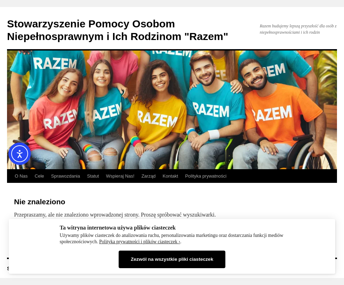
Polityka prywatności (205, 176)
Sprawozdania (65, 176)
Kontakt (170, 176)
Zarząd (148, 176)
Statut (93, 176)
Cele (39, 176)
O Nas (21, 176)
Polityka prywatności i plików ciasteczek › (139, 241)
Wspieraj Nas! (120, 176)
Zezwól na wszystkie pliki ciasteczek (172, 259)
